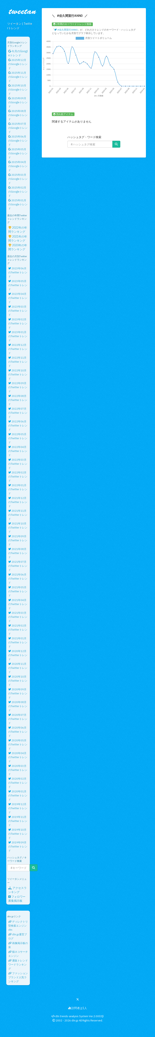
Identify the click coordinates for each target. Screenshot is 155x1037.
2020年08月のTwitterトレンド (17, 706)
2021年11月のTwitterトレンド (17, 515)
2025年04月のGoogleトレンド (17, 166)
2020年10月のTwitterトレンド (17, 680)
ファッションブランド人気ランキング (18, 977)
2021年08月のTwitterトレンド (17, 553)
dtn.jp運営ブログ (17, 936)
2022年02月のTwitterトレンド (17, 476)
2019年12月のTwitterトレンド (17, 808)
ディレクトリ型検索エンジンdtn (18, 925)
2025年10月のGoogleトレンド (17, 89)
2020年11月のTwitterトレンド (17, 668)
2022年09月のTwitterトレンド (17, 387)
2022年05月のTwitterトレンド (17, 438)
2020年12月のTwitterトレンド (17, 655)
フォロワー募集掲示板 (16, 899)
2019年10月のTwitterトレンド (17, 834)
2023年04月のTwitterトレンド (17, 298)
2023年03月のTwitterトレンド (17, 311)
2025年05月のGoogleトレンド (17, 153)
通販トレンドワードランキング (18, 964)
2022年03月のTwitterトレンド (17, 464)
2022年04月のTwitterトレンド (17, 451)
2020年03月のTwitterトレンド (17, 770)
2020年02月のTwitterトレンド (17, 783)
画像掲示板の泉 (18, 945)
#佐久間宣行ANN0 (66, 29)
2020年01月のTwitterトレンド (17, 795)
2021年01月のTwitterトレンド (17, 642)
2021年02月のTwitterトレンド (17, 629)
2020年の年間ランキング (17, 247)
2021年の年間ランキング (17, 238)
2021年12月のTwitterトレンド (17, 502)
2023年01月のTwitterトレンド (17, 336)
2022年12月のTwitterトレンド (17, 349)
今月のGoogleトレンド (18, 53)
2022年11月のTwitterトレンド (17, 362)
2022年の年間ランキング (17, 229)
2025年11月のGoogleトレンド (17, 77)
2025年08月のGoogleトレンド (17, 115)
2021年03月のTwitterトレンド (17, 617)
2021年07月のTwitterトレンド (17, 566)
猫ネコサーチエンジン (18, 954)
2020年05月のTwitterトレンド (17, 744)
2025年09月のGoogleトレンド (17, 102)
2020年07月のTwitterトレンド (17, 719)
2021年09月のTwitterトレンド (17, 540)
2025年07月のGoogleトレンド (17, 128)
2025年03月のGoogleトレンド (17, 179)
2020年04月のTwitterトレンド (17, 757)
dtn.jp (74, 1020)
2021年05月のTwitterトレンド (17, 591)
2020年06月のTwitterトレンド (17, 732)
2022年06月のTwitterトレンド (17, 425)
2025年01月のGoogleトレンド (17, 204)
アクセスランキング (17, 890)
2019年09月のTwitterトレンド (17, 846)
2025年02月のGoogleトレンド (17, 191)
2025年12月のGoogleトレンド (17, 64)
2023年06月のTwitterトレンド (17, 272)
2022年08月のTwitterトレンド (17, 400)
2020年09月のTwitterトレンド (17, 693)
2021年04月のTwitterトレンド (17, 604)
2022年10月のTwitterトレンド (17, 374)
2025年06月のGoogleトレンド (17, 140)
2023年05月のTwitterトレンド (17, 285)
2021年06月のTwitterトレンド (17, 578)
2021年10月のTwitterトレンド (17, 527)
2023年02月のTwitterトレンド (17, 323)
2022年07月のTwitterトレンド (17, 413)
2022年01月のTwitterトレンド (17, 489)
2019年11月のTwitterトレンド (17, 821)
